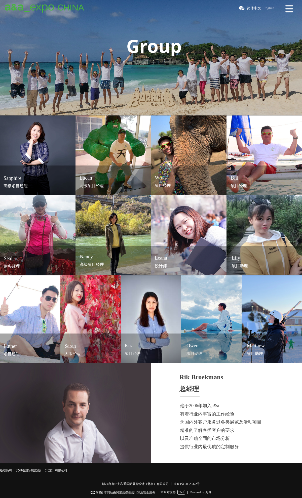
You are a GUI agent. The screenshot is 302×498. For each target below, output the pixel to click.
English (268, 8)
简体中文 (254, 8)
